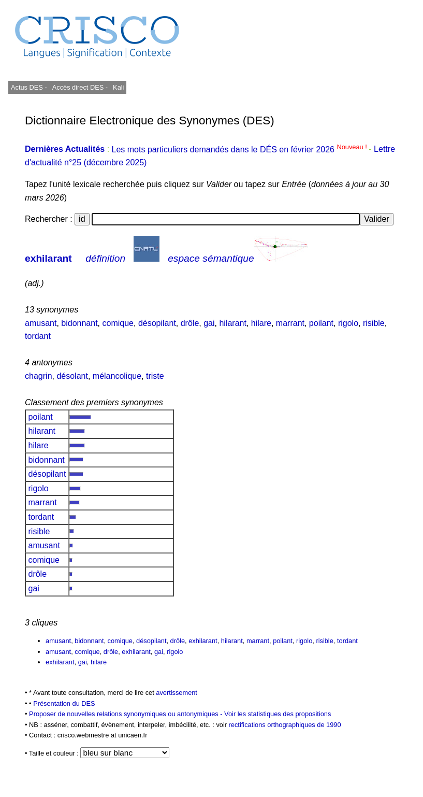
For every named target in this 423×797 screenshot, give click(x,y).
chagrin (38, 376)
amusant (40, 323)
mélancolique (117, 376)
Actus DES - (29, 87)
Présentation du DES (64, 703)
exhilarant (48, 258)
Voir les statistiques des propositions (277, 714)
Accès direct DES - (80, 87)
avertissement (176, 692)
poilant (321, 323)
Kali (118, 87)
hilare (261, 323)
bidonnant (79, 323)
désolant (72, 376)
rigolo (348, 323)
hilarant (232, 323)
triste (155, 376)
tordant (38, 336)
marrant (290, 323)
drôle (190, 323)
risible (374, 323)
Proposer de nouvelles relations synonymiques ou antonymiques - (126, 714)
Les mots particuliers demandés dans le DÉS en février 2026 (240, 149)
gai (208, 323)
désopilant (157, 323)
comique (118, 323)
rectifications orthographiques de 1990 (285, 725)
